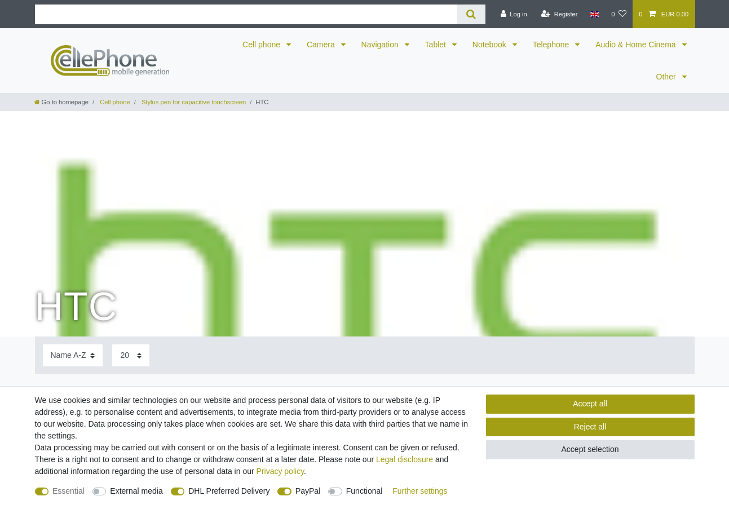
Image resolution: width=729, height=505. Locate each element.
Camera (322, 44)
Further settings (419, 490)
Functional (364, 490)
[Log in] (513, 14)
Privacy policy (280, 471)
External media (136, 490)
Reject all (590, 426)
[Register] (559, 14)
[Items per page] (130, 355)
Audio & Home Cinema (636, 44)
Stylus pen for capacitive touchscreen (193, 102)
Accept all (590, 403)
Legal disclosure (404, 459)
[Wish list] (619, 14)
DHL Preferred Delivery (228, 490)
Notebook (490, 44)
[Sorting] (73, 355)
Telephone (552, 44)
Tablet (436, 44)
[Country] (594, 14)
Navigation (381, 44)
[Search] (471, 14)
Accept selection (590, 449)
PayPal (307, 490)
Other (667, 76)
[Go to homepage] (61, 102)
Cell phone (262, 44)
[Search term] (246, 14)
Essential (68, 490)
